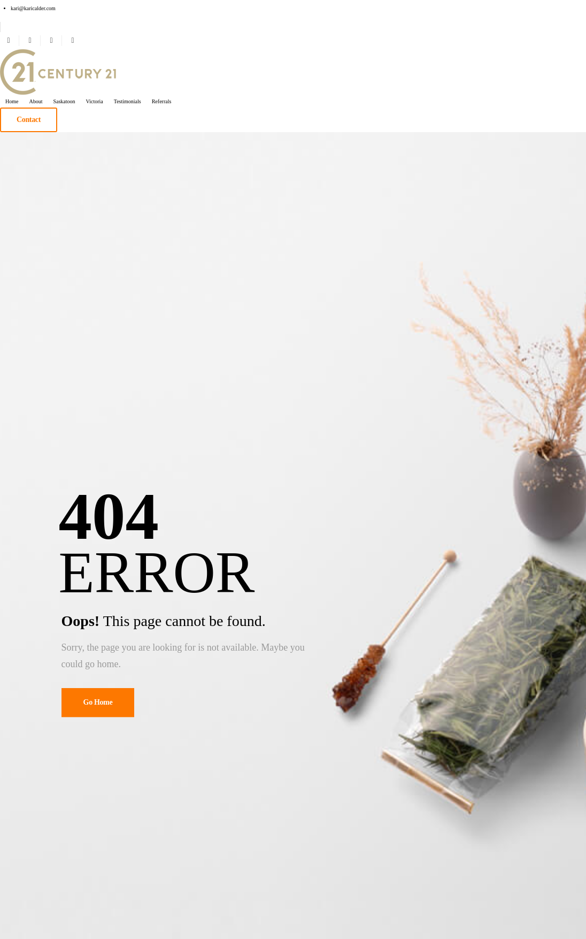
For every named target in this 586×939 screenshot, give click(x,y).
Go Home (98, 702)
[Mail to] (33, 8)
